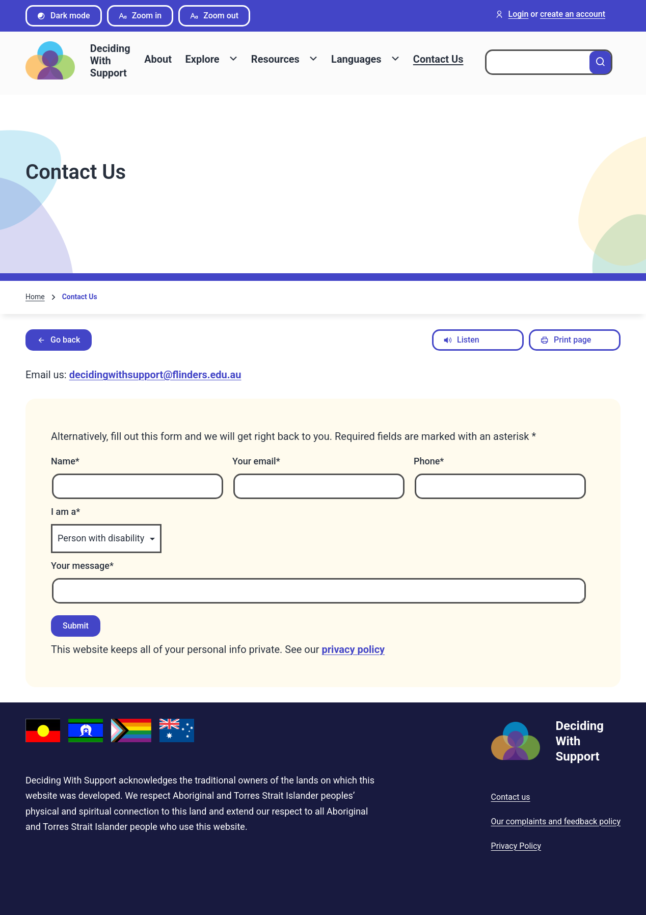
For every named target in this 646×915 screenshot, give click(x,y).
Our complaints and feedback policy (556, 821)
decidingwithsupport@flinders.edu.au (155, 375)
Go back (58, 340)
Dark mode (63, 15)
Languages (356, 59)
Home (35, 297)
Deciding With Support (110, 60)
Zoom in (140, 15)
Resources (275, 59)
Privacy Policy (516, 846)
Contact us (510, 797)
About (158, 59)
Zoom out (214, 15)
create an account (572, 14)
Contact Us (438, 59)
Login (518, 14)
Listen (461, 340)
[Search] (600, 62)
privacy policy (353, 649)
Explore (202, 59)
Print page (566, 340)
